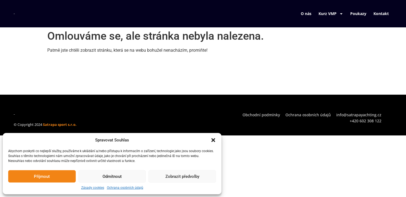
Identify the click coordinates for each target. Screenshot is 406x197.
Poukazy (358, 13)
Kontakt (381, 13)
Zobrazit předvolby (182, 176)
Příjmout (42, 176)
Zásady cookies (92, 188)
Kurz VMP (331, 13)
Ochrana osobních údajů (125, 188)
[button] (213, 140)
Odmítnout (112, 176)
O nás (306, 13)
